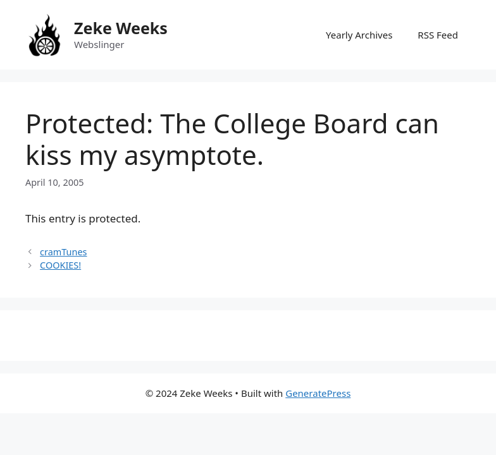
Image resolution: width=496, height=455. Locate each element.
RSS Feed (438, 34)
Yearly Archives (359, 34)
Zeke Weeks (121, 28)
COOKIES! (60, 265)
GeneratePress (317, 393)
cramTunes (63, 252)
